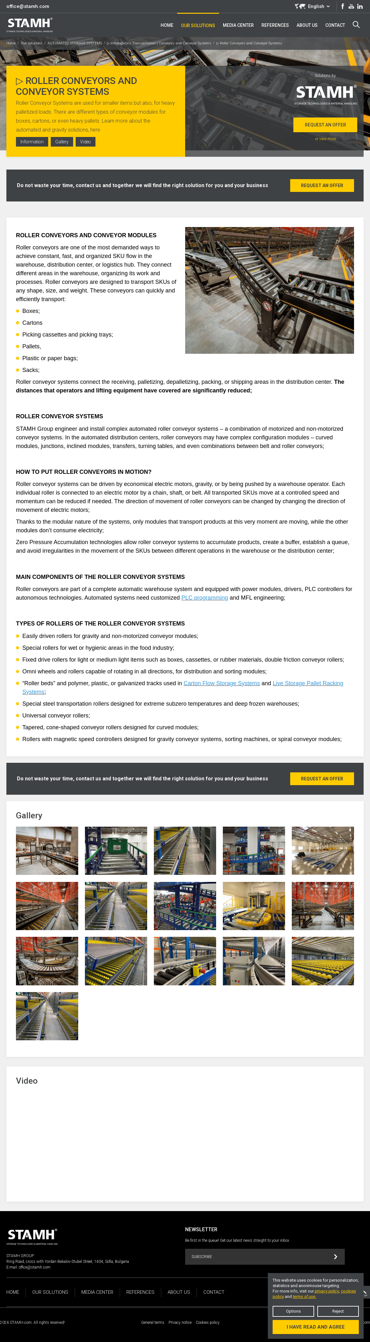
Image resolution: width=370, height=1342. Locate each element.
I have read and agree (316, 1327)
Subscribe (264, 1257)
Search (356, 24)
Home (11, 43)
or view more (325, 139)
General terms (152, 1322)
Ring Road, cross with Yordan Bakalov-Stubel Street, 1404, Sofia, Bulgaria (67, 1261)
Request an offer (325, 124)
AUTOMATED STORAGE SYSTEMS (75, 43)
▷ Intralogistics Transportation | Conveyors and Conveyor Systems (159, 43)
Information (32, 142)
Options (293, 1311)
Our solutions (31, 43)
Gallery (63, 142)
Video (87, 142)
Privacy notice (180, 1322)
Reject (338, 1311)
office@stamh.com (27, 6)
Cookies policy (208, 1322)
